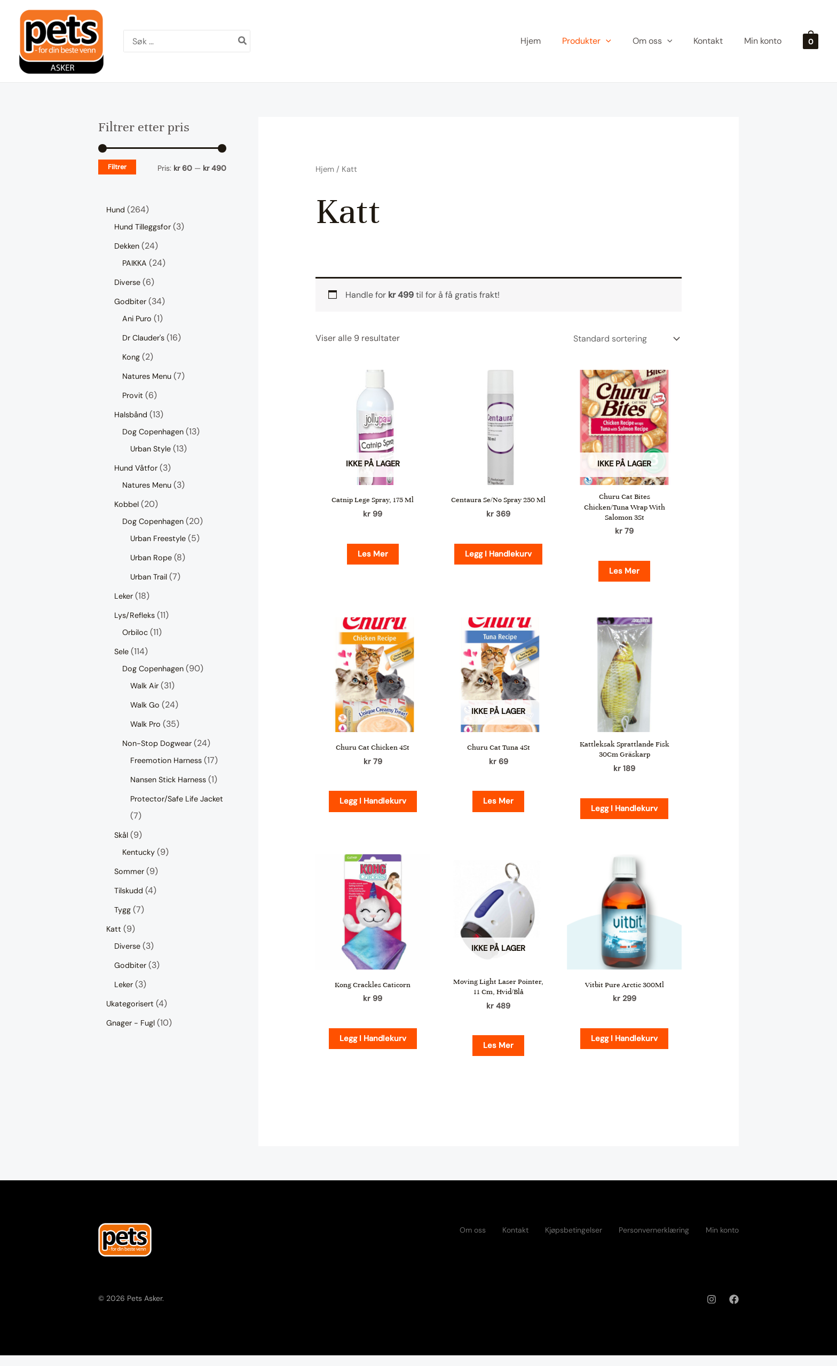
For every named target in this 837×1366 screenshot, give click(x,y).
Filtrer (117, 167)
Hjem (324, 169)
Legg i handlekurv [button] (498, 563)
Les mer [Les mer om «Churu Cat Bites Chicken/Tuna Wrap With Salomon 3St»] (624, 574)
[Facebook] (734, 1310)
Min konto (722, 1240)
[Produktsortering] (625, 338)
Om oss (473, 1240)
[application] (606, 41)
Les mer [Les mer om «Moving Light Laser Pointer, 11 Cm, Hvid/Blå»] (498, 1055)
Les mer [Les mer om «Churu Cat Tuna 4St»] (498, 806)
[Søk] (243, 41)
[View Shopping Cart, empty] (810, 40)
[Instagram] (711, 1310)
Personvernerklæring (654, 1240)
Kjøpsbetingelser (573, 1240)
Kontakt (515, 1240)
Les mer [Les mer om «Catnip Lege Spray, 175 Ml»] (373, 554)
